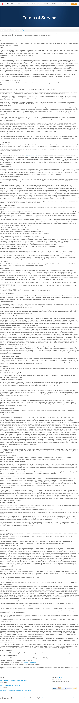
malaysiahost (7, 4)
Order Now (74, 3)
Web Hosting (36, 3)
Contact (54, 3)
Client (64, 3)
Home (18, 3)
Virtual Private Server (22, 680)
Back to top (74, 698)
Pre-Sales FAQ (19, 690)
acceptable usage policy (30, 662)
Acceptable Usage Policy (31, 155)
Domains (26, 3)
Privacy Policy (20, 30)
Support (46, 3)
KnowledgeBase (11, 690)
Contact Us (17, 685)
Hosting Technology (8, 685)
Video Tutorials (28, 690)
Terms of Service (10, 30)
